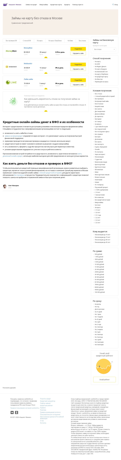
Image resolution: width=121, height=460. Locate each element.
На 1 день (98, 314)
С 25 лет (97, 223)
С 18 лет (97, 192)
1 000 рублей (99, 257)
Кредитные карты (56, 5)
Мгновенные (99, 169)
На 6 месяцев (99, 344)
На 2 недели (99, 329)
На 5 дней (98, 339)
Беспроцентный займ (102, 101)
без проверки (19, 175)
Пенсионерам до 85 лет (102, 242)
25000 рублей (99, 272)
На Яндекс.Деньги (100, 66)
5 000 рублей (99, 262)
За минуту (98, 124)
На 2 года (98, 324)
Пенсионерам (99, 157)
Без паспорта (99, 144)
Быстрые (98, 137)
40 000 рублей (99, 277)
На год (97, 307)
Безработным (99, 106)
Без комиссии (99, 197)
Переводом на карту (101, 82)
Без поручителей (100, 129)
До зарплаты (99, 116)
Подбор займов (45, 403)
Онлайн (97, 149)
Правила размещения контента (50, 412)
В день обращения (101, 147)
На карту (40, 41)
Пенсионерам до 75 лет (102, 237)
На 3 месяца (99, 334)
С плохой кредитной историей (105, 96)
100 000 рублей (100, 292)
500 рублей (98, 254)
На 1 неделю (99, 317)
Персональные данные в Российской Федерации (52, 417)
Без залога (98, 109)
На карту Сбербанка (55, 41)
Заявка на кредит (31, 5)
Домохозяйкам (100, 114)
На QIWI (97, 64)
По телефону (99, 185)
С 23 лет (97, 220)
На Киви (70, 41)
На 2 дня (97, 322)
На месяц (98, 304)
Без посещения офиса (102, 131)
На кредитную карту (101, 77)
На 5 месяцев (99, 342)
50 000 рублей (99, 279)
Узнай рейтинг (104, 380)
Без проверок (99, 99)
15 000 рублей (99, 267)
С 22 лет (97, 218)
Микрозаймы (43, 5)
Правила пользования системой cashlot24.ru (24, 408)
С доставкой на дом (101, 126)
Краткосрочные (100, 164)
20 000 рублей (99, 269)
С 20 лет (97, 212)
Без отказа (82, 41)
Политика (43, 410)
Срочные (98, 205)
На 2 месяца (99, 327)
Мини (96, 172)
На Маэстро (99, 79)
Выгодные (98, 119)
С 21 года (98, 215)
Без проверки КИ (11, 41)
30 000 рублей (99, 274)
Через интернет (100, 154)
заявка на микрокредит (14, 136)
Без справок (99, 134)
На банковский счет (101, 72)
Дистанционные (100, 111)
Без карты (98, 142)
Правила (43, 408)
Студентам (98, 159)
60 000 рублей (99, 282)
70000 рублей (99, 284)
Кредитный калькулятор (47, 401)
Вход (115, 5)
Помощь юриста (77, 5)
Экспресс (98, 207)
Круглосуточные (100, 167)
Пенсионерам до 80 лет (102, 240)
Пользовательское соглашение (50, 414)
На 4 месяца (99, 337)
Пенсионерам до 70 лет (102, 235)
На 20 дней (98, 319)
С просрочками (100, 195)
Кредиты (67, 5)
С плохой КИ (27, 41)
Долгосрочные (99, 309)
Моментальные (100, 177)
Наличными (98, 180)
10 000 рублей (99, 264)
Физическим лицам (101, 162)
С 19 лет (97, 210)
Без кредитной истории (102, 200)
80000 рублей (99, 287)
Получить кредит (45, 399)
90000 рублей (99, 290)
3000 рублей (99, 259)
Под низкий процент (101, 187)
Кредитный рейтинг (46, 405)
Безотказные (99, 104)
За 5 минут (98, 121)
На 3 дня (97, 332)
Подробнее (78, 49)
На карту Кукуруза (101, 69)
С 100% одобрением (101, 190)
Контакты (43, 423)
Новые (97, 182)
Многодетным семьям (102, 175)
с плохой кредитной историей (50, 173)
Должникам (98, 139)
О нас (42, 421)
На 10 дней (98, 312)
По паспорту (99, 152)
